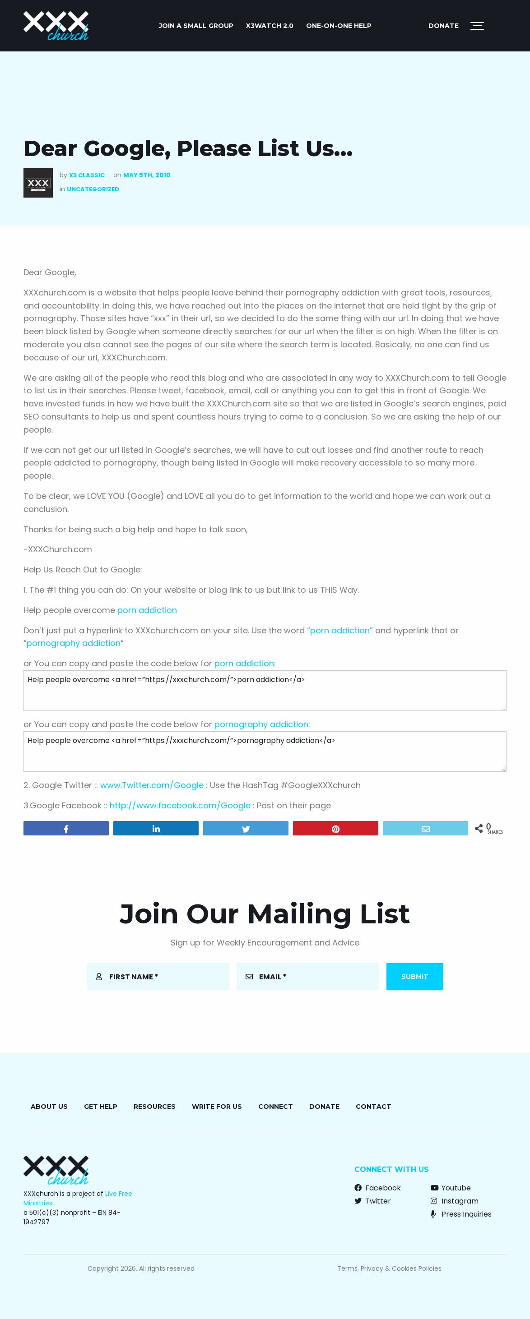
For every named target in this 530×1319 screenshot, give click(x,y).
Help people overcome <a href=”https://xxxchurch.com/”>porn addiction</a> (265, 690)
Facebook (377, 1188)
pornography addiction (74, 643)
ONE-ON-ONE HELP (339, 26)
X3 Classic (87, 175)
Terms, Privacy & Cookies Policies (389, 1268)
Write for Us (217, 1106)
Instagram (455, 1201)
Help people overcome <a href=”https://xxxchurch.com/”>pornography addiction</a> (265, 751)
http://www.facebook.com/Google (180, 805)
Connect (275, 1106)
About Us (49, 1106)
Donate (443, 26)
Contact (373, 1106)
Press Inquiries (461, 1214)
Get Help (100, 1106)
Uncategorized (93, 189)
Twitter (372, 1201)
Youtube (451, 1188)
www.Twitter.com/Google (152, 785)
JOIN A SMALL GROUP (196, 26)
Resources (155, 1106)
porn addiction (147, 610)
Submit (414, 977)
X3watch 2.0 (269, 26)
